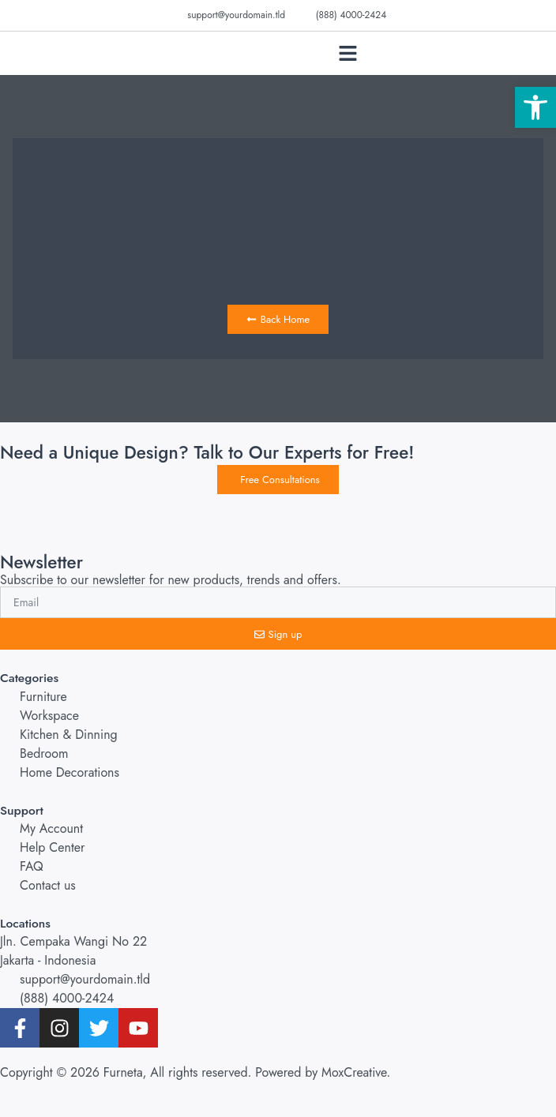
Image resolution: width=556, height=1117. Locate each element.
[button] (347, 54)
